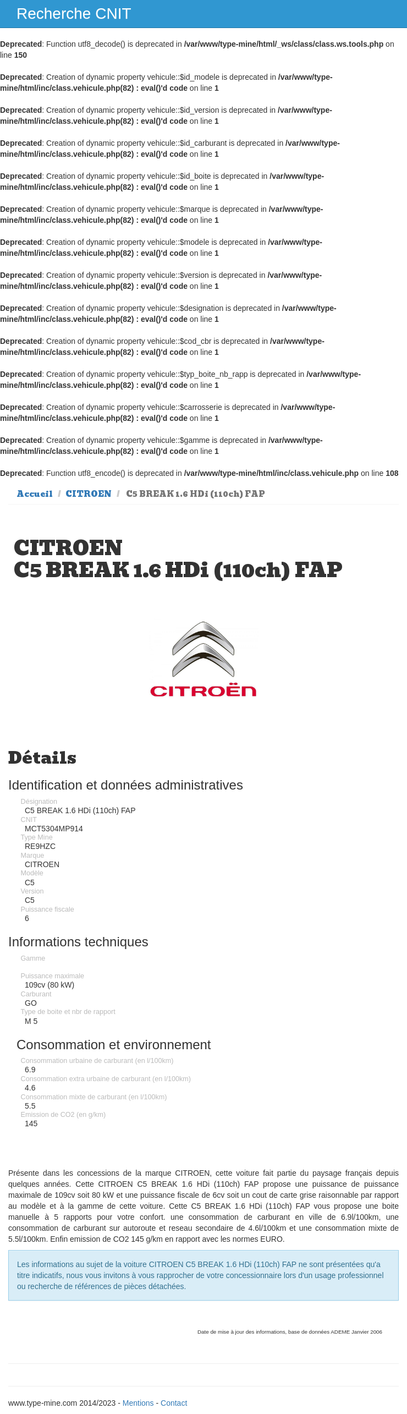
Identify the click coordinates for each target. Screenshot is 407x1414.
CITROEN (88, 494)
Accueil (34, 494)
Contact (174, 1403)
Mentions (138, 1403)
